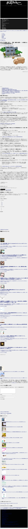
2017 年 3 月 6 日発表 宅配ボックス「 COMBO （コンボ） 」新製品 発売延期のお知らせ (14, 153)
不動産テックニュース (5, 517)
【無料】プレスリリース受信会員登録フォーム (8, 523)
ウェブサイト (2, 398)
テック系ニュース (5, 45)
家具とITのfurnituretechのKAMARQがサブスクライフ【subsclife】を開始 (12, 427)
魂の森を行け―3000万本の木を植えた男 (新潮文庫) (7, 123)
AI (4, 508)
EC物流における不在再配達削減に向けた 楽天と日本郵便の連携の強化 (12, 136)
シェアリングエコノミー (5, 23)
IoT (2, 22)
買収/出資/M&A (19, 508)
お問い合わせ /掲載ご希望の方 (4, 412)
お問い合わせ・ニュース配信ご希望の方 (16, 509)
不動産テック (4, 25)
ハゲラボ (16, 504)
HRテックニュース (4, 515)
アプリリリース (4, 518)
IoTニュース (3, 513)
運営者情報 (3, 524)
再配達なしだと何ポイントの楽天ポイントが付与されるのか (11, 91)
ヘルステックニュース (5, 516)
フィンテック (2, 508)
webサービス (4, 27)
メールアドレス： (2, 196)
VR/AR (6, 508)
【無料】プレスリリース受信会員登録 (5, 414)
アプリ (3, 26)
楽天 (3, 229)
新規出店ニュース (4, 521)
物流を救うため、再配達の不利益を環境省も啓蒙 (9, 89)
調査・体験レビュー (11, 45)
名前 (1, 395)
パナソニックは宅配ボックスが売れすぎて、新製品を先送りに (11, 92)
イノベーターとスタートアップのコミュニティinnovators (11, 30)
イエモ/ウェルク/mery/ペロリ (6, 504)
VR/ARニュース (4, 512)
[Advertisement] (14, 12)
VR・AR (3, 21)
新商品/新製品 (4, 28)
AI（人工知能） (4, 20)
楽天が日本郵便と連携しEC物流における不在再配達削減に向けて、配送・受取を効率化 (15, 90)
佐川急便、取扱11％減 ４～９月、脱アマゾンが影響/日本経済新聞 (12, 166)
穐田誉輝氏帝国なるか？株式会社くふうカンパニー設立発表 (10, 443)
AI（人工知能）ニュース (5, 511)
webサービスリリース (5, 519)
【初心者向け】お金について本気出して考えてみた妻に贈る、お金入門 (12, 438)
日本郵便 (1, 229)
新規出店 (23, 508)
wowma (1, 504)
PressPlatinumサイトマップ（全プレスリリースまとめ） (10, 522)
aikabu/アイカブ (13, 504)
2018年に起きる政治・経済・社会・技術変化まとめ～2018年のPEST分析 (12, 448)
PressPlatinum (6, 229)
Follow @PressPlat (8, 189)
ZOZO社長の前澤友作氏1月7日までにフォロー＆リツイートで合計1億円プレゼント (14, 422)
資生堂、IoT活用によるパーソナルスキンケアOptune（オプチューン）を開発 (13, 465)
